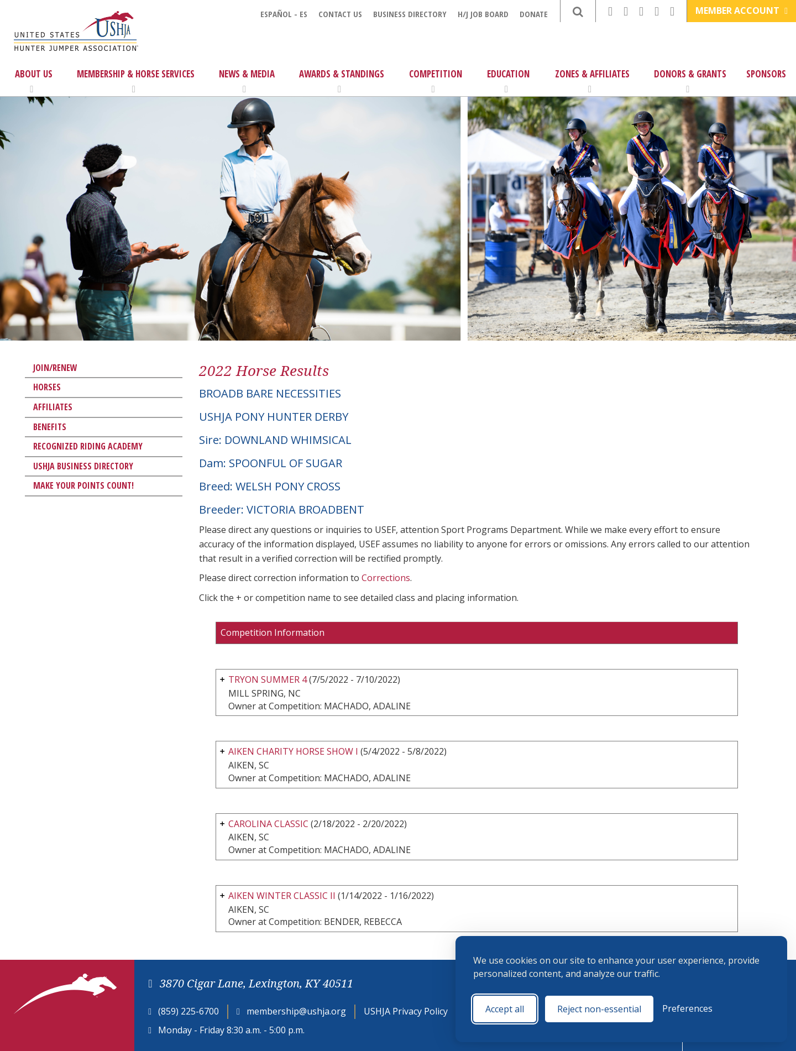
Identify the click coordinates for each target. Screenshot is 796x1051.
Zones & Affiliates (592, 80)
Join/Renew (55, 368)
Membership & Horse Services (136, 80)
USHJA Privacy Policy (406, 1011)
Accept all (504, 1009)
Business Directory (410, 13)
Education (508, 80)
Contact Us (340, 13)
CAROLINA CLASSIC (268, 824)
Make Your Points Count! (83, 485)
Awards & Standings (341, 80)
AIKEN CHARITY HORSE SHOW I (293, 751)
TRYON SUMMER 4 (267, 679)
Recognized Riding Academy (88, 446)
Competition (435, 80)
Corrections (386, 578)
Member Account (741, 10)
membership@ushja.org (296, 1011)
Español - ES (283, 13)
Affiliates (52, 407)
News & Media (247, 80)
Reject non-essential (599, 1009)
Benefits (49, 427)
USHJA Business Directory (83, 466)
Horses (47, 387)
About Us (34, 80)
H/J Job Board (483, 13)
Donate (534, 13)
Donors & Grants (690, 80)
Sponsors (766, 73)
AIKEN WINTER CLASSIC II (282, 896)
